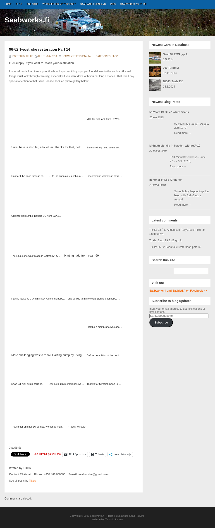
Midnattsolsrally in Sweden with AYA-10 (174, 145)
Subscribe (161, 322)
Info (113, 4)
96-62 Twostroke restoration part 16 (179, 247)
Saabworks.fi (27, 20)
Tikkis (32, 480)
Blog (19, 4)
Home (8, 4)
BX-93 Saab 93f (173, 81)
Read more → (182, 133)
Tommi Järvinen (114, 519)
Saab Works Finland (93, 4)
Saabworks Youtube (133, 4)
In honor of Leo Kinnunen (165, 179)
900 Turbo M (171, 67)
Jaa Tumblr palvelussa (47, 454)
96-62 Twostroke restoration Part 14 (39, 49)
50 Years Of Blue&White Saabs (169, 112)
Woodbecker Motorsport (59, 4)
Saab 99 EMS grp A (175, 54)
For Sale (32, 4)
